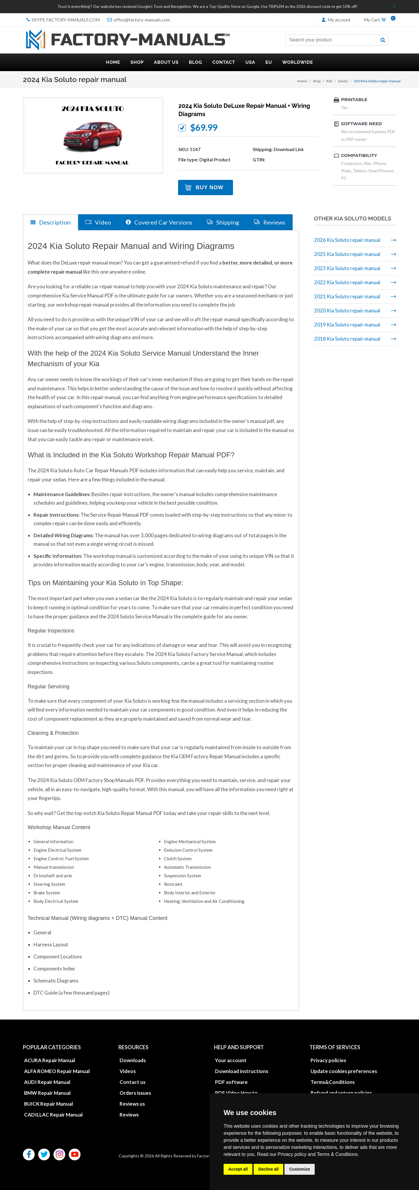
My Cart (377, 20)
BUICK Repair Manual (48, 1103)
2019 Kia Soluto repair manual (347, 325)
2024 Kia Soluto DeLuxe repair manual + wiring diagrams (244, 110)
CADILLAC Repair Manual (53, 1114)
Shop (317, 81)
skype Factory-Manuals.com (63, 19)
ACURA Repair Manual (49, 1060)
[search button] (383, 40)
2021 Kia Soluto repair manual (347, 296)
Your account (231, 1060)
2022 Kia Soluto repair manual (347, 282)
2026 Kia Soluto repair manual (347, 240)
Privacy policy (292, 1154)
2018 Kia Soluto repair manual (347, 339)
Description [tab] (51, 222)
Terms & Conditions (337, 1154)
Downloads (133, 1060)
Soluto (343, 81)
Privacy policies (328, 1060)
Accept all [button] (238, 1169)
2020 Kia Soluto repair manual (347, 310)
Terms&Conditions (333, 1082)
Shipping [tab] (223, 222)
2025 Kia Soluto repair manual (347, 254)
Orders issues (135, 1092)
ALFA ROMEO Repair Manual (57, 1071)
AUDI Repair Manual (47, 1082)
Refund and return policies (341, 1092)
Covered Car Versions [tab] (159, 222)
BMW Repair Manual (47, 1092)
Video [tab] (98, 222)
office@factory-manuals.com (138, 19)
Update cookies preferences (344, 1071)
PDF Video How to (236, 1092)
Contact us (132, 1082)
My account (336, 19)
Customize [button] (299, 1169)
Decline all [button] (268, 1169)
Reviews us (132, 1103)
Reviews (129, 1114)
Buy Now (209, 187)
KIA (329, 81)
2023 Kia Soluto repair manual (347, 268)
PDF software (231, 1082)
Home (302, 81)
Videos (128, 1071)
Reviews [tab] (269, 222)
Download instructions (241, 1071)
